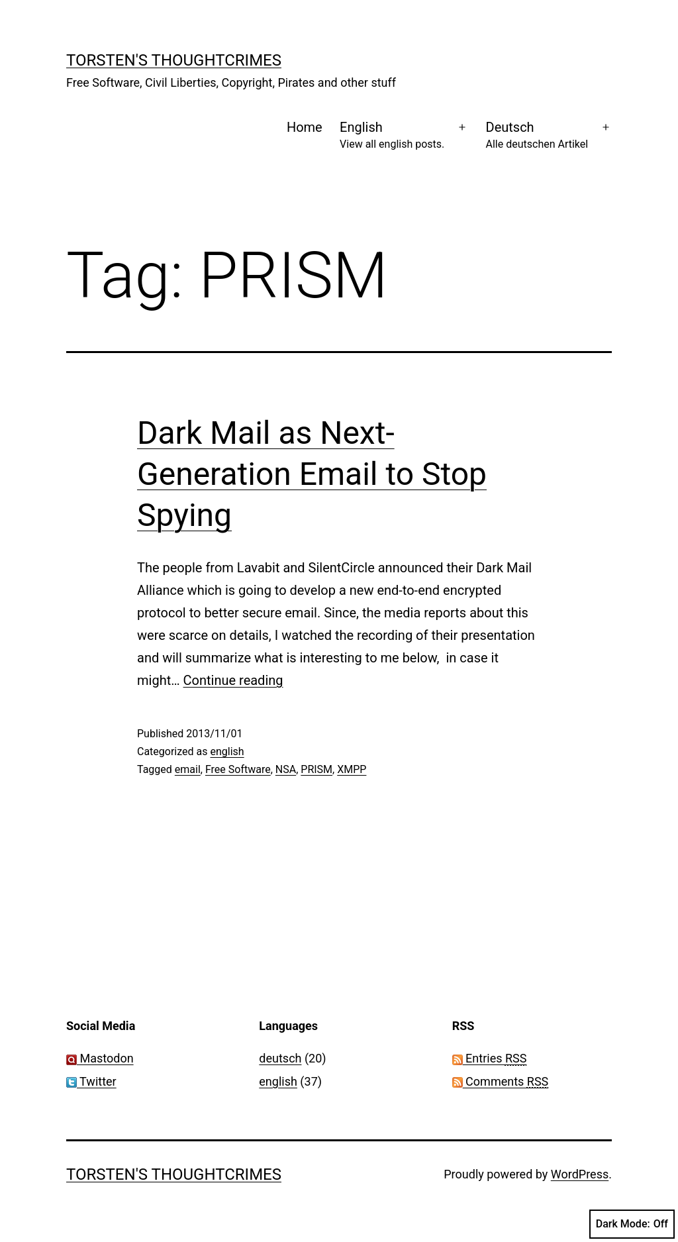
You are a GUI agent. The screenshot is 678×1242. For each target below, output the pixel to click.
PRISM (316, 769)
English (392, 136)
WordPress (579, 1174)
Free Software (238, 769)
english (227, 751)
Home (304, 127)
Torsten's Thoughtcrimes (173, 60)
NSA (285, 769)
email (188, 769)
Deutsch (537, 136)
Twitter (91, 1081)
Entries (489, 1058)
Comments (500, 1081)
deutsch (280, 1058)
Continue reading (233, 680)
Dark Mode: (632, 1224)
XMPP (351, 769)
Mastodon (100, 1058)
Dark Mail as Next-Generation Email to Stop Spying (312, 474)
